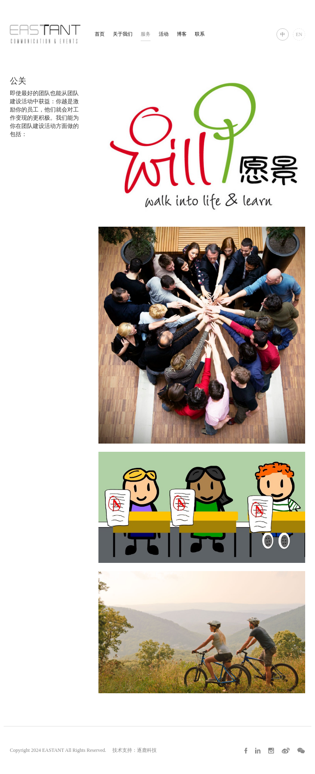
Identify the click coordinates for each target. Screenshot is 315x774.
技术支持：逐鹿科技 (134, 750)
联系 (200, 34)
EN (299, 34)
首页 (100, 34)
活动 (164, 34)
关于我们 (122, 34)
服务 (146, 34)
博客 (182, 34)
